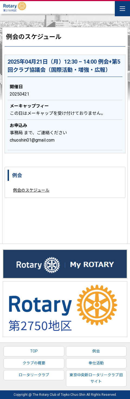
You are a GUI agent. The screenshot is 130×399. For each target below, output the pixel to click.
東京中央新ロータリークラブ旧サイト (96, 378)
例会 (96, 351)
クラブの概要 (34, 363)
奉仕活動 (96, 363)
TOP (34, 351)
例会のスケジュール (31, 190)
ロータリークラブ (34, 375)
